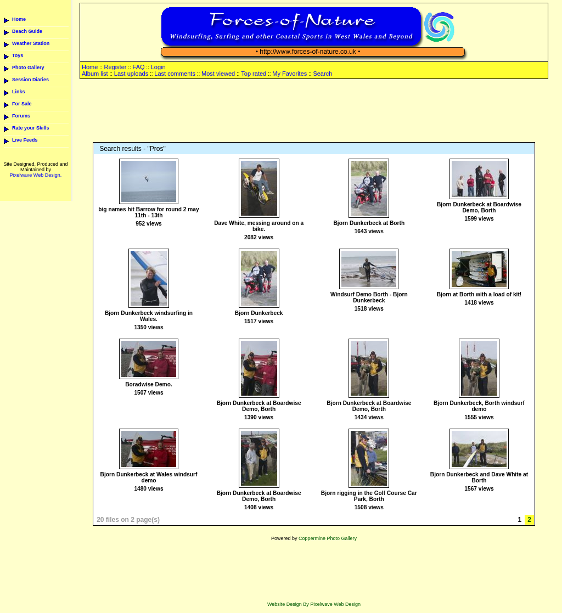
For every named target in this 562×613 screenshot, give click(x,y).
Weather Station (30, 43)
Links (18, 91)
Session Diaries (30, 79)
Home (19, 19)
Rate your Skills (30, 128)
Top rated (253, 73)
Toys (17, 55)
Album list (95, 73)
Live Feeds (25, 140)
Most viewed (218, 73)
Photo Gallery (28, 67)
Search (322, 73)
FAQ (139, 67)
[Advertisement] (314, 111)
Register (115, 67)
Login (158, 67)
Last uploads (131, 73)
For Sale (22, 103)
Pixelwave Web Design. (35, 175)
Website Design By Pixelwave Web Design (314, 604)
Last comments (174, 73)
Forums (21, 116)
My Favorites (289, 73)
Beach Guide (27, 31)
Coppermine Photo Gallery (328, 538)
